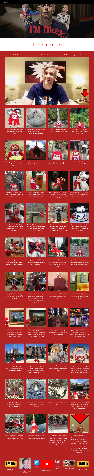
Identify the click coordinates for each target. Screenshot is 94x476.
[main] (47, 44)
